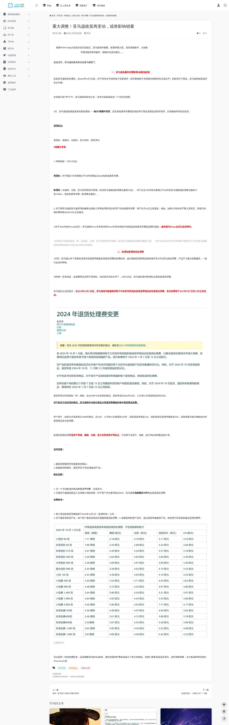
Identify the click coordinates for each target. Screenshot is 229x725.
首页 (53, 16)
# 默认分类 (85, 668)
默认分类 (76, 16)
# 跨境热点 (73, 668)
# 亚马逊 (61, 668)
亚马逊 (59, 16)
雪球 (87, 33)
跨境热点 (67, 16)
